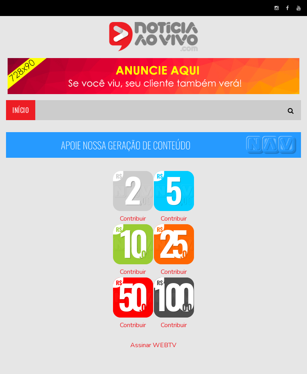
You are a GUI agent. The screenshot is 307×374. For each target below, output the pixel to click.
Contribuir (133, 218)
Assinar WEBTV (153, 345)
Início (20, 110)
